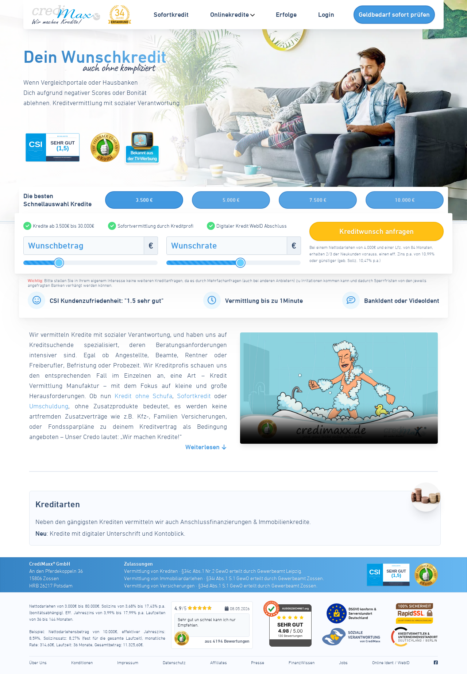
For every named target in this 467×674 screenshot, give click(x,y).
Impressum (127, 662)
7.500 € (318, 200)
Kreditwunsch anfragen (377, 231)
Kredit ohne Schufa (143, 396)
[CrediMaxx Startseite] (67, 14)
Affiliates (218, 662)
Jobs (343, 662)
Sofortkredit (194, 396)
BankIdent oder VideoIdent (401, 300)
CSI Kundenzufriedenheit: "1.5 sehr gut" (106, 300)
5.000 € (231, 200)
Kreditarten (63, 503)
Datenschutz (174, 662)
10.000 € (404, 200)
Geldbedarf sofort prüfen (394, 14)
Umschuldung (48, 406)
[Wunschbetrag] (83, 245)
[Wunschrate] (226, 245)
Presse (257, 662)
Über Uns (38, 662)
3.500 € (144, 200)
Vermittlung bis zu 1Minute (264, 300)
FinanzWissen (301, 662)
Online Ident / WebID (390, 662)
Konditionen (82, 662)
